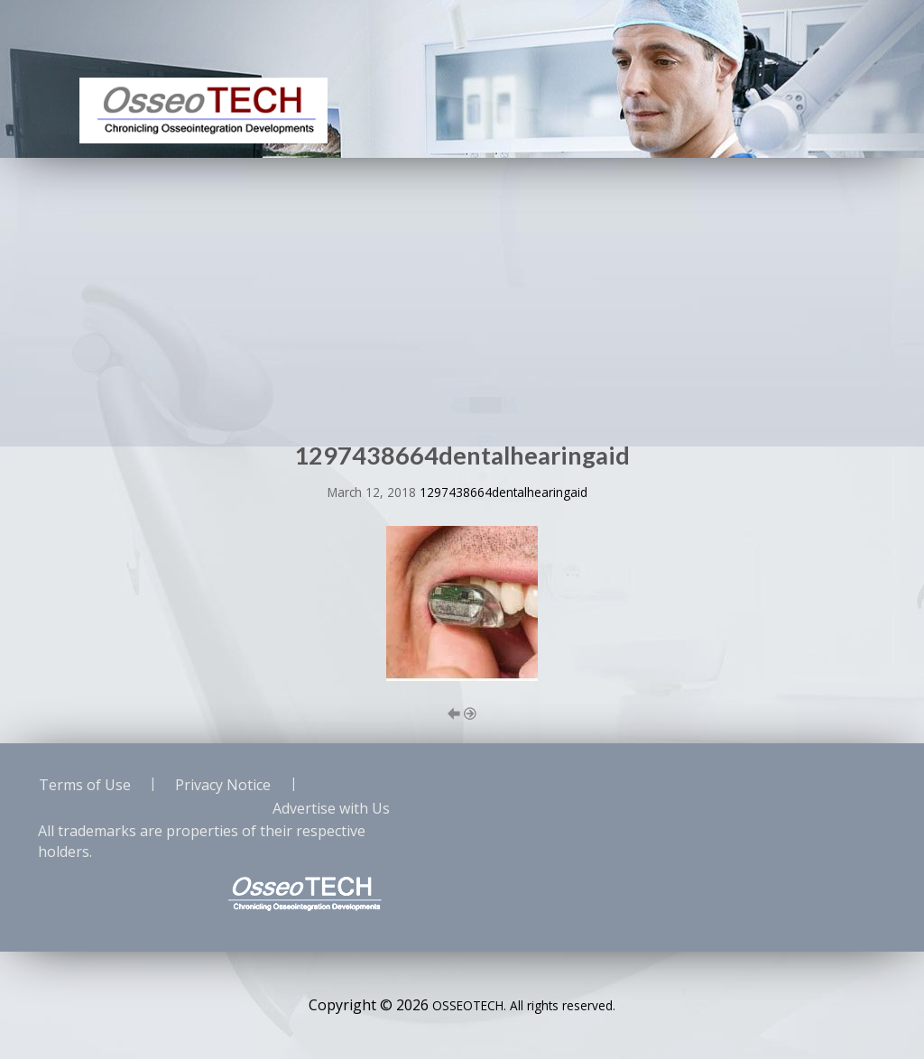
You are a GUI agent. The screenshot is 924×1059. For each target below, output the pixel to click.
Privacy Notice (223, 785)
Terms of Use (85, 785)
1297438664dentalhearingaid (503, 492)
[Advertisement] (462, 293)
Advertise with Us (331, 808)
